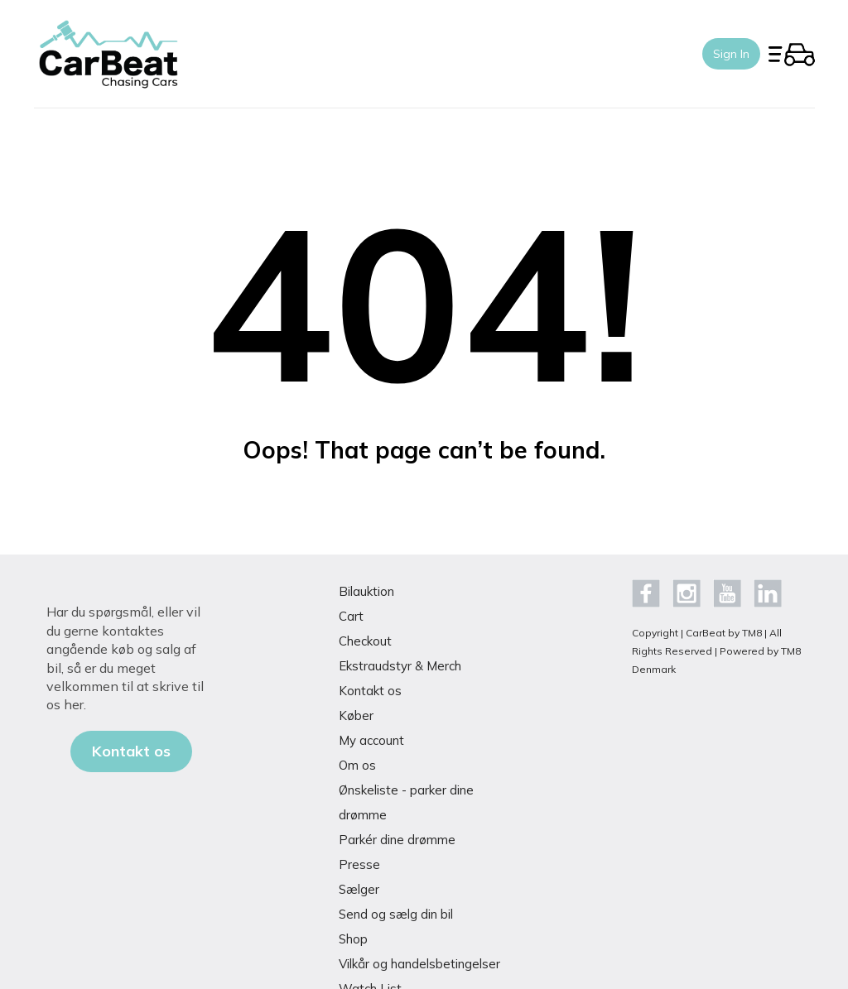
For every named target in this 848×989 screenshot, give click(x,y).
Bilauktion (366, 591)
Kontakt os (370, 691)
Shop (353, 939)
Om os (357, 765)
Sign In (731, 53)
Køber (356, 715)
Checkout (365, 641)
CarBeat (705, 633)
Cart (351, 616)
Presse (359, 864)
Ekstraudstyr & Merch (400, 666)
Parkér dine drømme (397, 839)
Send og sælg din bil (396, 914)
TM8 (752, 633)
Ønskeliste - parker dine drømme (406, 802)
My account (371, 740)
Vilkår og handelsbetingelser (419, 964)
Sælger (359, 889)
